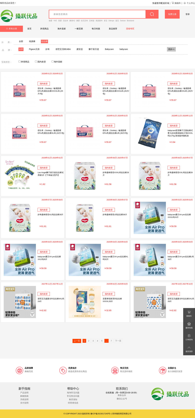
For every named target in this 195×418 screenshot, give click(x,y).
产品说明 (24, 392)
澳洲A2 (72, 21)
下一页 (118, 341)
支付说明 (24, 403)
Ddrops (111, 21)
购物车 (176, 3)
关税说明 (24, 399)
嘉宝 (117, 21)
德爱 (50, 21)
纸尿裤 (32, 41)
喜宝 (105, 21)
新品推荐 (113, 28)
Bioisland (130, 21)
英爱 (60, 21)
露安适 (80, 49)
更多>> (171, 49)
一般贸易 (79, 28)
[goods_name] (104, 14)
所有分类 (11, 28)
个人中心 (189, 3)
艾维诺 (91, 21)
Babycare (109, 49)
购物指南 (24, 396)
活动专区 (130, 28)
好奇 (48, 49)
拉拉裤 (44, 41)
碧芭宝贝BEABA (63, 49)
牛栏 (55, 21)
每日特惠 (96, 28)
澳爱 (78, 21)
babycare (124, 49)
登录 (188, 14)
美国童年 (99, 21)
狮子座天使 (94, 49)
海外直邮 (61, 28)
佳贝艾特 (84, 21)
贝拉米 (65, 21)
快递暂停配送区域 (160, 3)
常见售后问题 (73, 396)
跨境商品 (44, 28)
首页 (29, 28)
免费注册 (172, 14)
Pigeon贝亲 (34, 49)
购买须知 (73, 399)
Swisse (123, 21)
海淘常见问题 (73, 392)
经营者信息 (73, 403)
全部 (21, 41)
